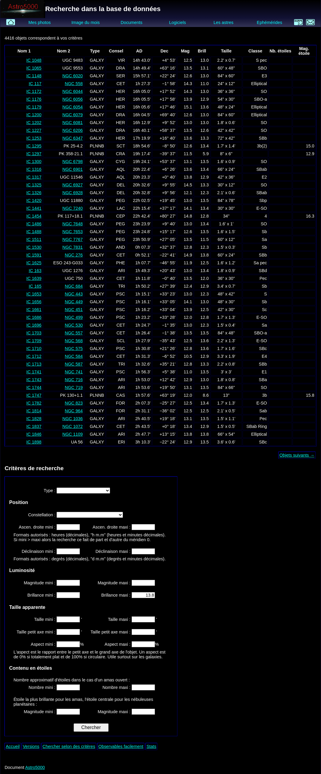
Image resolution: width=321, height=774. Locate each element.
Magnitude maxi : (115, 582)
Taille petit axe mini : (37, 632)
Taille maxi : (120, 619)
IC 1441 (33, 208)
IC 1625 (33, 262)
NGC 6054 (72, 107)
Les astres (223, 22)
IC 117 (35, 83)
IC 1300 (33, 161)
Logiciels (177, 22)
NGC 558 (74, 83)
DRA (120, 68)
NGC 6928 (72, 192)
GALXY (97, 60)
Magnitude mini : (40, 582)
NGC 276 (74, 255)
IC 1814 (33, 410)
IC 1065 (33, 68)
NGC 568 (74, 340)
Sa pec (260, 262)
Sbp (263, 200)
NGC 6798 (72, 161)
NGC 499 (74, 317)
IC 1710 (33, 348)
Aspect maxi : (118, 644)
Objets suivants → (296, 455)
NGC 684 (74, 286)
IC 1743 (33, 379)
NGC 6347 (72, 138)
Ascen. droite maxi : (112, 527)
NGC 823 (74, 403)
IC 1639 (33, 278)
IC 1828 (33, 418)
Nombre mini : (43, 687)
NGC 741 (74, 371)
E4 (264, 356)
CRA (120, 153)
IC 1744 (33, 387)
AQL (120, 169)
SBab (261, 169)
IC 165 (35, 286)
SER (120, 75)
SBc (263, 348)
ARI (121, 270)
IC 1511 (33, 239)
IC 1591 (33, 255)
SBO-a (260, 99)
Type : (50, 490)
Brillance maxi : (116, 595)
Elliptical (259, 83)
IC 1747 (33, 395)
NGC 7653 (72, 231)
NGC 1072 (72, 426)
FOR (120, 403)
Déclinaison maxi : (113, 551)
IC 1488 (33, 231)
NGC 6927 (72, 184)
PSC (120, 294)
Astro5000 (35, 767)
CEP (120, 216)
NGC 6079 (72, 114)
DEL (121, 184)
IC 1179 (33, 107)
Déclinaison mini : (39, 551)
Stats (151, 746)
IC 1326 (33, 192)
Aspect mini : (44, 644)
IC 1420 (33, 200)
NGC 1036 (72, 418)
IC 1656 (33, 301)
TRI (121, 286)
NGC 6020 (72, 75)
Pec (263, 278)
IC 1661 (33, 309)
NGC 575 (74, 348)
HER (120, 91)
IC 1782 (33, 403)
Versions (31, 746)
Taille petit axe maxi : (111, 632)
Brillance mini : (42, 595)
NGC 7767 (72, 239)
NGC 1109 (72, 434)
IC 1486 (33, 223)
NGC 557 (74, 333)
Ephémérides (269, 22)
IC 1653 (33, 294)
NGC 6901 (72, 169)
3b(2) (262, 146)
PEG (120, 200)
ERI (121, 442)
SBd (263, 270)
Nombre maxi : (117, 687)
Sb (264, 231)
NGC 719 (74, 387)
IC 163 (35, 270)
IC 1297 (33, 153)
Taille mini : (45, 619)
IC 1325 (33, 184)
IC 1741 (33, 371)
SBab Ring (256, 426)
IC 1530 (33, 247)
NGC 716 (74, 379)
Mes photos (39, 22)
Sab (263, 410)
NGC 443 (74, 294)
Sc (264, 309)
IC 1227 (33, 130)
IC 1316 (33, 169)
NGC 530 (74, 325)
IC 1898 (33, 442)
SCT (120, 146)
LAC (121, 208)
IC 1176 (33, 99)
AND (120, 247)
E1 (264, 371)
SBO (262, 68)
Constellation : (42, 514)
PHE (120, 262)
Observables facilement (120, 746)
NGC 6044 (72, 91)
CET (120, 83)
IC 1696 (33, 325)
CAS (120, 395)
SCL (121, 340)
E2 (264, 177)
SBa (263, 379)
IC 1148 (33, 75)
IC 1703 (33, 333)
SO (264, 91)
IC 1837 (33, 426)
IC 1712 (33, 356)
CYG (120, 161)
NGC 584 (74, 356)
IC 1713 (33, 364)
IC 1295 (33, 146)
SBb (263, 138)
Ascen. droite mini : (38, 527)
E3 (264, 75)
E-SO (261, 208)
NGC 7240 (72, 208)
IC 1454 (33, 216)
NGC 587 (74, 364)
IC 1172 (33, 91)
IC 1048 (33, 60)
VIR (121, 60)
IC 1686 (33, 317)
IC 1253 (33, 138)
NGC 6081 (72, 122)
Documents (131, 22)
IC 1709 (33, 340)
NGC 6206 (72, 130)
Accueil (12, 746)
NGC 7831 (72, 247)
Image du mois (85, 22)
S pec (261, 60)
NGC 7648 (72, 223)
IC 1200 (33, 114)
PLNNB (97, 146)
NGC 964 (74, 410)
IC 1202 (33, 122)
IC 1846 (33, 434)
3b (264, 395)
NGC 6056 (72, 99)
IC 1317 (33, 177)
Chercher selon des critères (68, 746)
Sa (264, 239)
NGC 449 (74, 301)
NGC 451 (74, 309)
